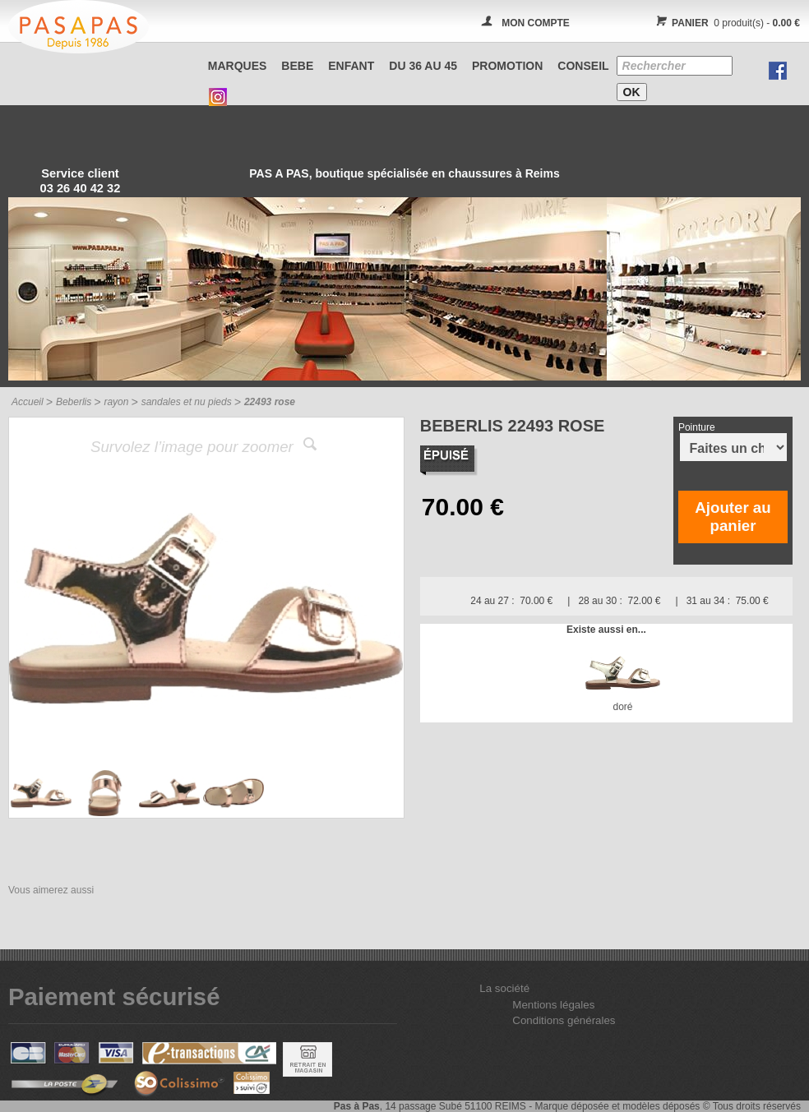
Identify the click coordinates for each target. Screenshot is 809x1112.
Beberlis (73, 402)
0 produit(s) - (725, 23)
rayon (116, 402)
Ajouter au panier (732, 516)
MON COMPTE (536, 23)
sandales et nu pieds (186, 402)
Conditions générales (563, 1020)
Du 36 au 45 (423, 65)
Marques (237, 65)
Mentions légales (553, 1005)
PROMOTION (507, 65)
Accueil (28, 402)
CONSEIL (582, 65)
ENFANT (351, 65)
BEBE (297, 65)
